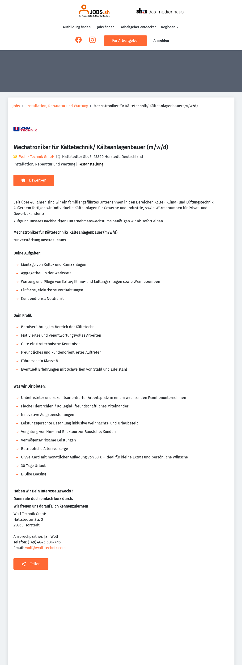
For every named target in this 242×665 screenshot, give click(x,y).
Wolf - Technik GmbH (37, 156)
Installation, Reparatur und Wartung (57, 106)
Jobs (16, 106)
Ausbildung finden (76, 27)
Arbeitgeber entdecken (138, 27)
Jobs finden (105, 27)
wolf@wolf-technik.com (45, 548)
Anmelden (161, 41)
